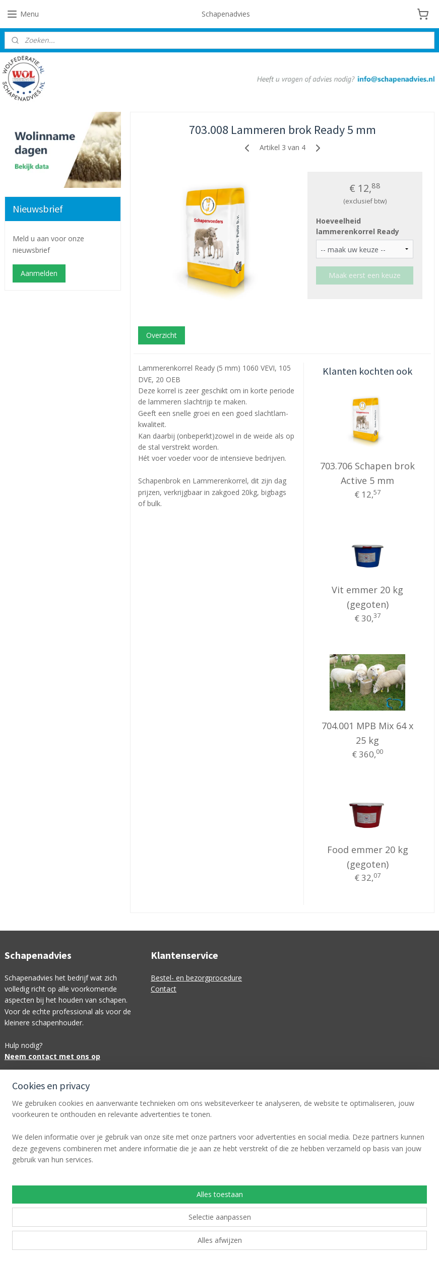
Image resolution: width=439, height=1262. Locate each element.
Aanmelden (39, 273)
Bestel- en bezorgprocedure (196, 978)
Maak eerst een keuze (365, 275)
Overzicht (161, 335)
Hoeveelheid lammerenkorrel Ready (357, 226)
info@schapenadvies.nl (188, 1100)
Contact (163, 989)
